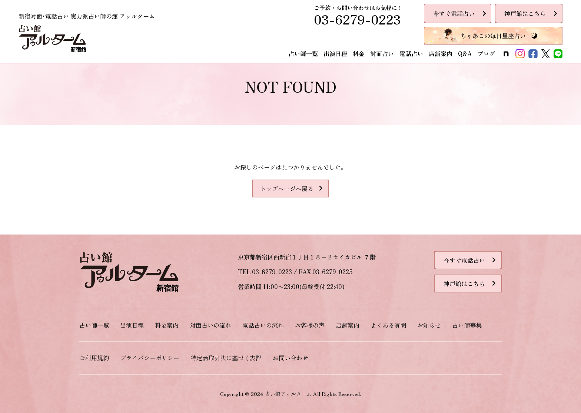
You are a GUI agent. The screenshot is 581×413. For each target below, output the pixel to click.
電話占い (411, 53)
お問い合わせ (290, 357)
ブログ (486, 53)
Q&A (465, 53)
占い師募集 (467, 325)
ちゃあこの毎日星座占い (493, 35)
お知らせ (429, 325)
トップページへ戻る (286, 188)
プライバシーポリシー (149, 357)
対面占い (382, 53)
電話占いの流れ (263, 325)
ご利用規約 (94, 357)
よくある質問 (388, 325)
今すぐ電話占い (454, 13)
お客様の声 (310, 325)
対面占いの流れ (210, 325)
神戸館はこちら (525, 13)
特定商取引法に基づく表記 (226, 357)
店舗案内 (440, 53)
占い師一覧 (303, 53)
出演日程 (335, 53)
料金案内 (167, 325)
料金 (359, 53)
